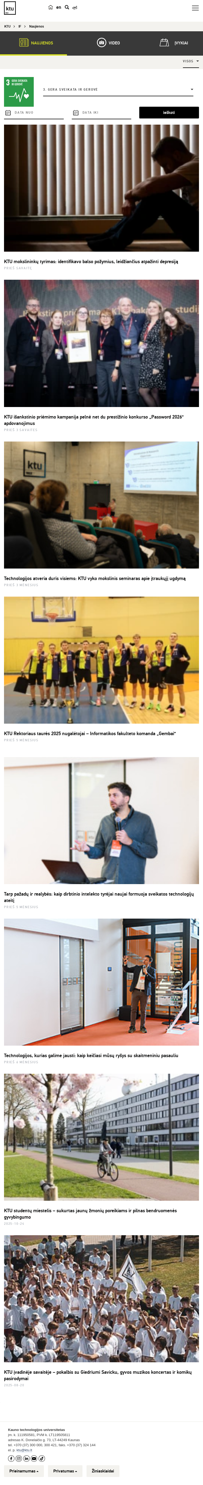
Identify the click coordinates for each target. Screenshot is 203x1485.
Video (106, 42)
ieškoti (169, 112)
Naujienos (33, 42)
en (58, 7)
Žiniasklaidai (103, 1471)
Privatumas (65, 1471)
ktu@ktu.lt (24, 1450)
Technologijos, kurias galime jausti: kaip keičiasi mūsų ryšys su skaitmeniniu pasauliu (91, 1055)
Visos (188, 61)
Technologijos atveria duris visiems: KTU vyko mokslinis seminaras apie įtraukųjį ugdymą (95, 578)
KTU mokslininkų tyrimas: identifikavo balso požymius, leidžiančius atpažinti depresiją (91, 261)
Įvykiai (172, 42)
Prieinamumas (24, 1471)
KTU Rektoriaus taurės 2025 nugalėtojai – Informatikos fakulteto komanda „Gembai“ (90, 733)
